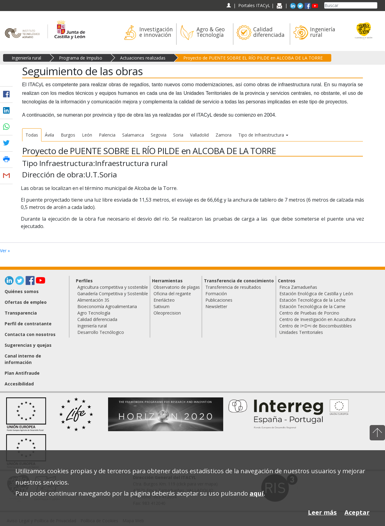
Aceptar (357, 512)
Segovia (158, 135)
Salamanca (133, 135)
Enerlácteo (164, 300)
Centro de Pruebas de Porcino (309, 313)
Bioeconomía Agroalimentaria (107, 306)
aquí (257, 493)
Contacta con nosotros (30, 334)
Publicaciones (218, 300)
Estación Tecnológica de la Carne (312, 306)
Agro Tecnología (93, 313)
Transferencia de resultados (233, 287)
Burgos (68, 135)
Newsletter (216, 306)
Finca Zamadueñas (298, 287)
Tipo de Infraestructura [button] (263, 135)
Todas (31, 135)
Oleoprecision (167, 313)
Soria (178, 135)
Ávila (49, 135)
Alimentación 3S (93, 300)
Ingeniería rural (26, 58)
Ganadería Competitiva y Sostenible (112, 293)
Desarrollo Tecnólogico (100, 332)
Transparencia (21, 313)
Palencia (107, 135)
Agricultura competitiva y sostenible (112, 287)
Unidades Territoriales (301, 332)
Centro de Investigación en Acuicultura (317, 319)
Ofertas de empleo (26, 302)
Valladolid (199, 135)
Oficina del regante (172, 293)
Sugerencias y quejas (28, 345)
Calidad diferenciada (97, 319)
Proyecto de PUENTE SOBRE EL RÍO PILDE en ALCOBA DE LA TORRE (253, 58)
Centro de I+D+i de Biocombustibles (315, 326)
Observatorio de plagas (177, 287)
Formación (216, 293)
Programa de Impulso (80, 58)
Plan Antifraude (22, 373)
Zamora (223, 135)
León (87, 135)
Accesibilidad (19, 384)
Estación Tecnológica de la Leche (312, 300)
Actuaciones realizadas (142, 58)
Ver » (5, 250)
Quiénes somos (22, 291)
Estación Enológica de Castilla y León (316, 293)
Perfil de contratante (28, 324)
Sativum (161, 306)
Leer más (322, 512)
